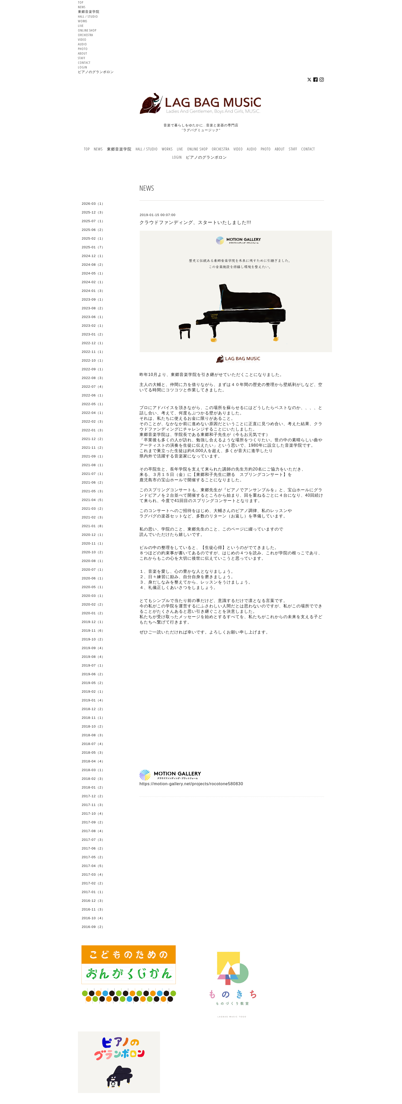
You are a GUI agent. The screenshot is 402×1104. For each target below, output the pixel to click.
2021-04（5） (93, 500)
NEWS (81, 7)
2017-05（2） (93, 857)
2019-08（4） (93, 657)
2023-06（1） (93, 317)
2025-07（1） (93, 221)
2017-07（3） (93, 840)
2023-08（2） (93, 308)
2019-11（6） (93, 630)
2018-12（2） (93, 709)
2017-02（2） (93, 883)
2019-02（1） (93, 691)
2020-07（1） (93, 569)
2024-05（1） (93, 273)
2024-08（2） (93, 265)
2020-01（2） (93, 613)
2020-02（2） (93, 604)
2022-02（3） (93, 421)
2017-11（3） (93, 805)
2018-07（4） (93, 744)
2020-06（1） (93, 578)
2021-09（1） (93, 456)
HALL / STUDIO (88, 16)
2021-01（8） (93, 526)
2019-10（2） (93, 639)
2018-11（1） (93, 718)
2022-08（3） (93, 378)
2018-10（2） (93, 726)
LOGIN (82, 67)
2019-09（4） (93, 648)
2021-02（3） (93, 517)
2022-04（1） (93, 413)
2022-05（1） (93, 404)
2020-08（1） (93, 561)
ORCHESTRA (85, 35)
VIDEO (82, 39)
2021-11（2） (93, 447)
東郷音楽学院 (88, 11)
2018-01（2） (93, 787)
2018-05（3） (93, 752)
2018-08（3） (93, 735)
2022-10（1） (93, 360)
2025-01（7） (93, 247)
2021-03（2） (93, 508)
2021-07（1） (93, 474)
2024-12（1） (93, 256)
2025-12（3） (93, 212)
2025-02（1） (93, 238)
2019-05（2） (93, 683)
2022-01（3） (93, 430)
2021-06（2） (93, 482)
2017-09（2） (93, 822)
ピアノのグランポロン (96, 71)
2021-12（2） (93, 439)
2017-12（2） (93, 796)
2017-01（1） (93, 892)
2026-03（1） (93, 204)
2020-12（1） (93, 535)
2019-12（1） (93, 622)
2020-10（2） (93, 552)
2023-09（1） (93, 299)
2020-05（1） (93, 587)
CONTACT (84, 62)
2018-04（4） (93, 761)
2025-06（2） (93, 230)
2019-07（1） (93, 665)
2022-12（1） (93, 343)
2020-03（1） (93, 596)
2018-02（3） (93, 779)
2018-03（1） (93, 770)
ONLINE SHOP (87, 30)
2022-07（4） (93, 387)
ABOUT (82, 53)
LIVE (81, 25)
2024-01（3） (93, 291)
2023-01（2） (93, 334)
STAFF (81, 58)
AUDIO (82, 44)
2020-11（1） (93, 543)
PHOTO (83, 48)
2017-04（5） (93, 866)
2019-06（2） (93, 674)
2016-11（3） (93, 909)
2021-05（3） (93, 491)
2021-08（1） (93, 465)
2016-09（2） (93, 927)
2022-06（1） (93, 395)
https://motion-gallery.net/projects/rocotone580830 (191, 784)
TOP (80, 2)
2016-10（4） (93, 918)
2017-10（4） (93, 813)
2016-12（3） (93, 901)
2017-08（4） (93, 831)
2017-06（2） (93, 848)
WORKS (82, 21)
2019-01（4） (93, 700)
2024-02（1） (93, 282)
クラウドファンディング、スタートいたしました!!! (195, 222)
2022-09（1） (93, 369)
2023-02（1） (93, 326)
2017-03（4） (93, 874)
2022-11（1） (93, 352)
